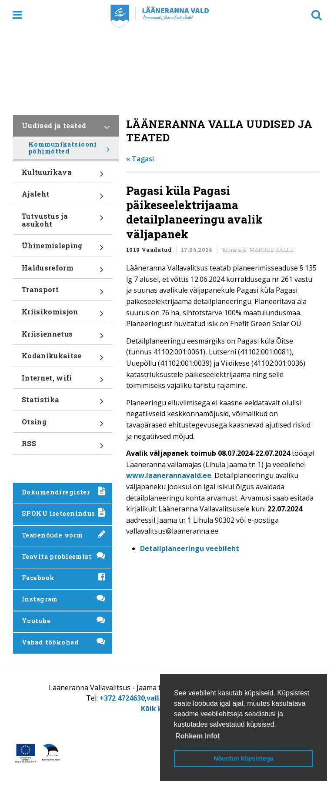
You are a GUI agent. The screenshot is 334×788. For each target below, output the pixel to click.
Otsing (63, 425)
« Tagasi (140, 159)
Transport (63, 293)
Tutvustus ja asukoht (63, 222)
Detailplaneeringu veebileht (189, 548)
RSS (63, 446)
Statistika (63, 403)
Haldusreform (63, 271)
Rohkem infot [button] (197, 736)
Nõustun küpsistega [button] (244, 758)
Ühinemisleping (63, 249)
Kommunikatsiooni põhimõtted (69, 149)
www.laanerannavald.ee (168, 475)
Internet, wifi (63, 381)
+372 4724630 (122, 698)
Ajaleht (63, 197)
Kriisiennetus (63, 337)
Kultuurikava (63, 175)
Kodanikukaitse (63, 359)
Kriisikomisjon (63, 315)
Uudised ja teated (66, 129)
